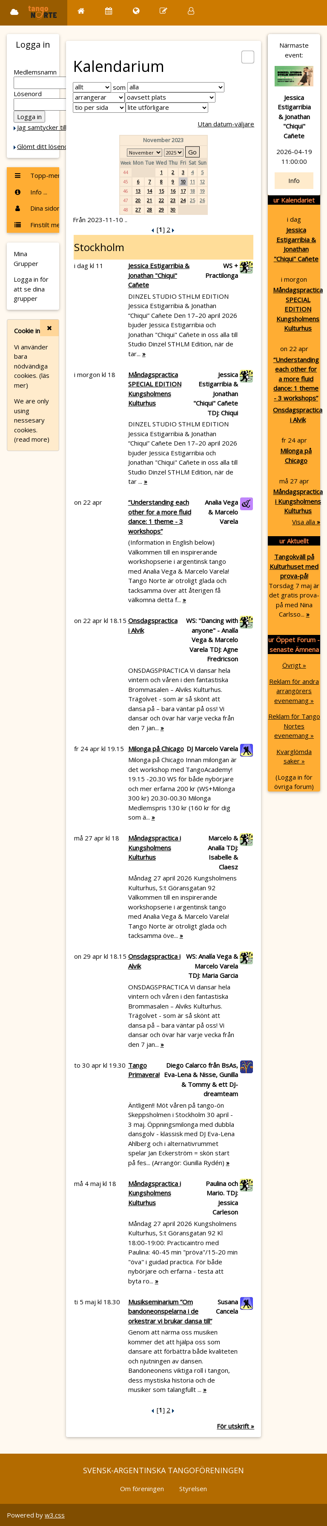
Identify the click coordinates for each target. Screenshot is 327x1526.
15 (161, 191)
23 (172, 200)
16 (172, 191)
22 (161, 200)
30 (172, 209)
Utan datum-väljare (226, 124)
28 (149, 209)
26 (202, 200)
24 (183, 200)
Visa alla (306, 521)
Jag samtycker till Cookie (52, 127)
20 (138, 200)
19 (202, 191)
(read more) (31, 439)
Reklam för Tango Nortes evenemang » (294, 726)
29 (161, 209)
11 (192, 181)
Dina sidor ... (36, 208)
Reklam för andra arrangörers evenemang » (294, 691)
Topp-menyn (36, 175)
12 (202, 181)
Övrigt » (294, 665)
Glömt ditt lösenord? (47, 146)
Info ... (30, 192)
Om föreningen (142, 1488)
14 (149, 191)
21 (149, 200)
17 (183, 191)
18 (192, 191)
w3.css (55, 1515)
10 (183, 181)
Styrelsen (193, 1488)
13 (138, 191)
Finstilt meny (36, 224)
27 (138, 209)
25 (192, 200)
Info (294, 180)
